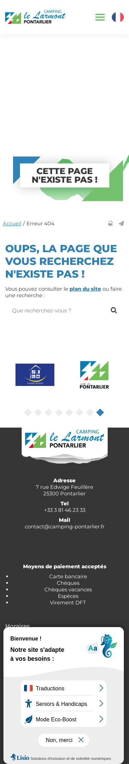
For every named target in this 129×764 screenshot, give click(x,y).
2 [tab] (38, 413)
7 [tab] (90, 413)
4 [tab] (59, 413)
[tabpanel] (34, 375)
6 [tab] (80, 413)
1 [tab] (28, 413)
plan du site (85, 289)
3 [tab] (49, 413)
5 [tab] (69, 413)
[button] (121, 223)
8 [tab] (100, 413)
